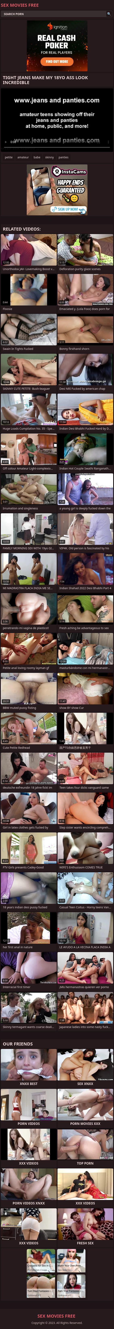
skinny (49, 157)
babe (37, 157)
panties (63, 157)
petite (9, 157)
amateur (23, 157)
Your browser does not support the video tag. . (57, 120)
